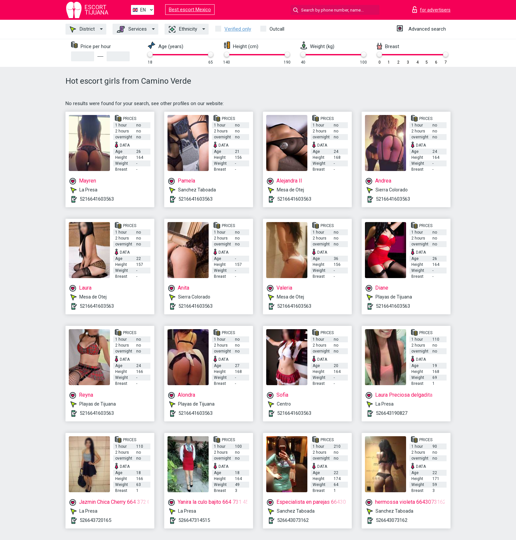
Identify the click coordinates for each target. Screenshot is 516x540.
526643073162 (293, 520)
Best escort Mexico (190, 10)
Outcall (277, 29)
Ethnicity (183, 29)
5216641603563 (97, 199)
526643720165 (95, 520)
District (82, 29)
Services (132, 29)
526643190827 (391, 413)
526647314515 (194, 520)
